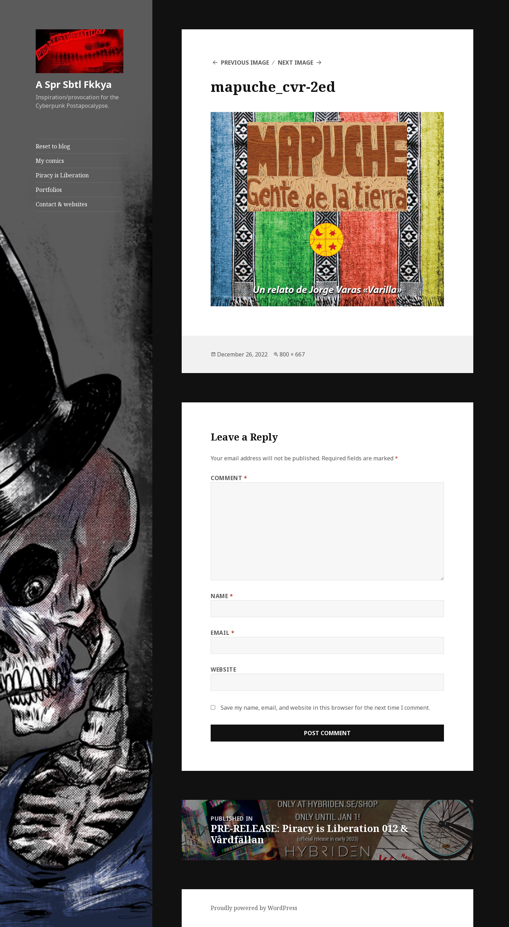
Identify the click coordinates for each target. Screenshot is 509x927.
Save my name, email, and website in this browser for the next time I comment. (325, 708)
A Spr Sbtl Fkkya (74, 84)
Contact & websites (61, 204)
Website (223, 669)
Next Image (295, 62)
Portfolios (49, 190)
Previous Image (245, 62)
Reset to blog (53, 146)
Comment (229, 478)
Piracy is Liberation (62, 175)
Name (222, 596)
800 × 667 (292, 354)
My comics (50, 161)
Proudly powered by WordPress (254, 908)
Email (222, 633)
